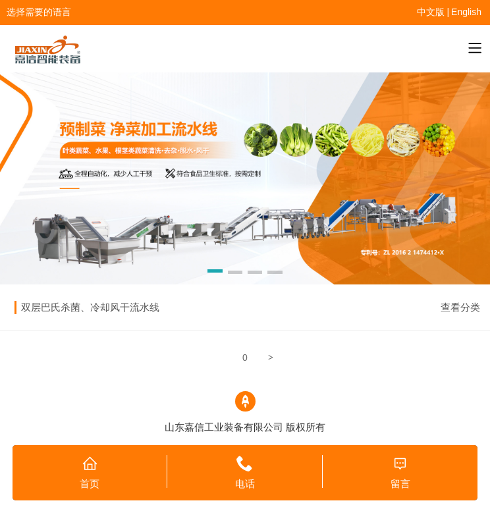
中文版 (431, 12)
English (466, 12)
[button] (214, 273)
